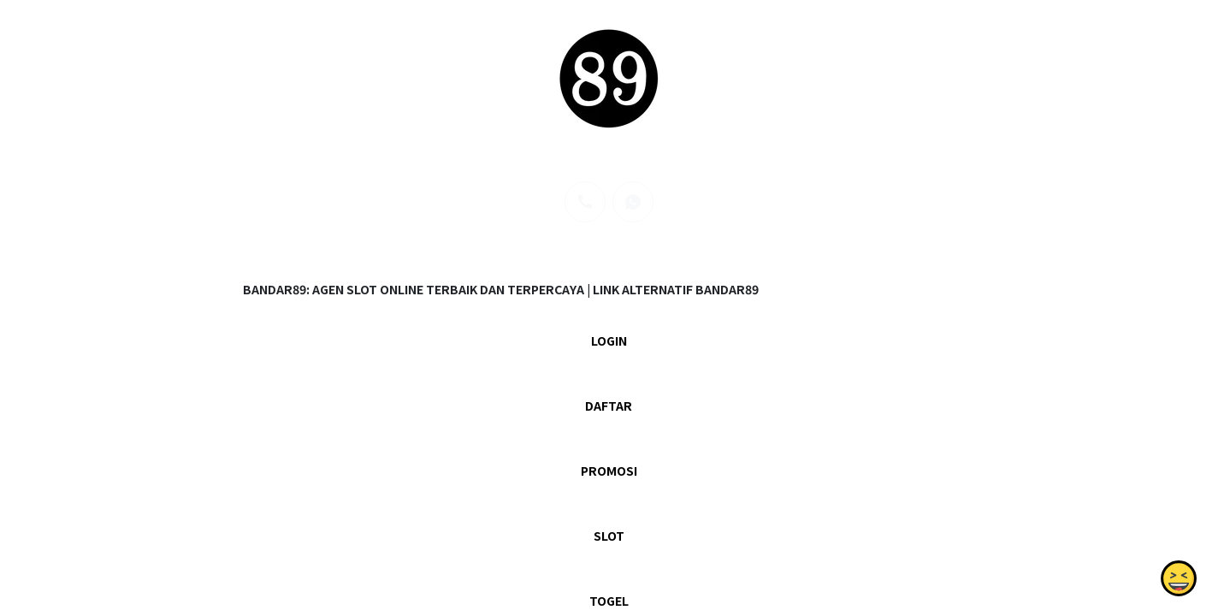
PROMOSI (609, 470)
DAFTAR (608, 405)
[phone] (585, 201)
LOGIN (609, 340)
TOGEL (609, 600)
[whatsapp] (632, 201)
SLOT (609, 535)
